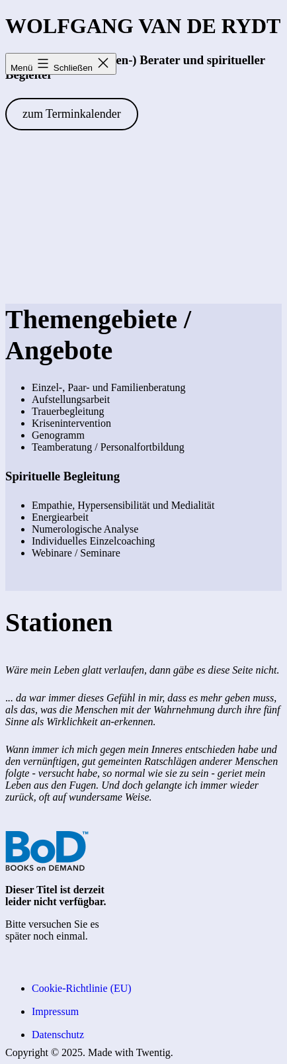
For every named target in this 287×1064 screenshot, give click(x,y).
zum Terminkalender (71, 113)
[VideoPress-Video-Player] (143, 223)
